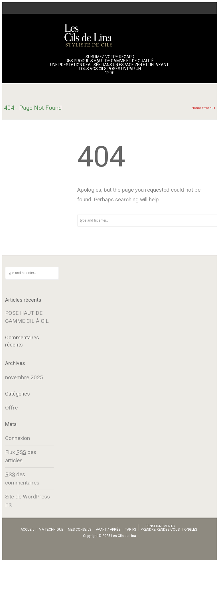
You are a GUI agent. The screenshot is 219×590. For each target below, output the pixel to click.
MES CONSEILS (79, 530)
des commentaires (22, 478)
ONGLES (190, 530)
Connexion (17, 438)
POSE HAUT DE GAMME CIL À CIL (27, 317)
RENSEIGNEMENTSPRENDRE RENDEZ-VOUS (160, 528)
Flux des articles (20, 456)
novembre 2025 (24, 377)
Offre (11, 407)
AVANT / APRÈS (108, 530)
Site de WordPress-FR (28, 500)
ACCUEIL (27, 530)
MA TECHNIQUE (51, 530)
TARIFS (130, 530)
